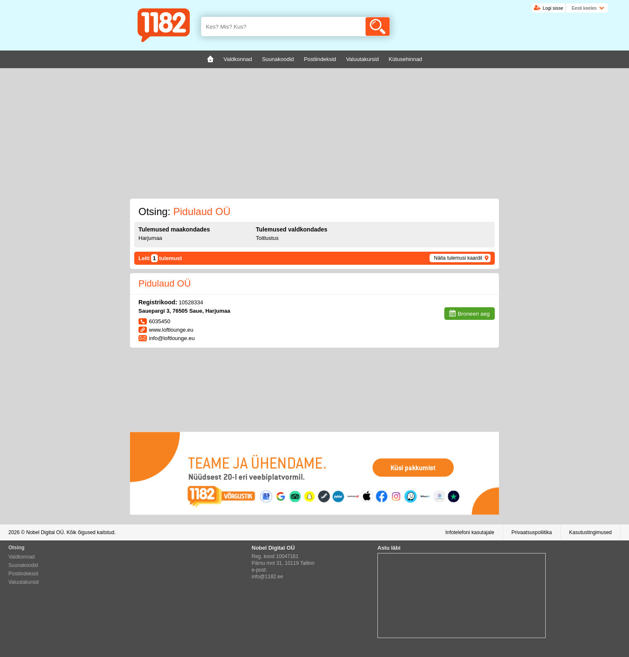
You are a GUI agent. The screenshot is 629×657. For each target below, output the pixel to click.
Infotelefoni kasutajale (469, 532)
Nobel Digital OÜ (45, 532)
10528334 (191, 302)
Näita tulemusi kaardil (458, 258)
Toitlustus (267, 238)
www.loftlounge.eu (171, 330)
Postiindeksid (23, 574)
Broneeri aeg (474, 314)
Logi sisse (553, 8)
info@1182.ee (267, 577)
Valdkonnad (21, 557)
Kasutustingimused (590, 532)
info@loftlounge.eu (172, 338)
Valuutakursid (23, 582)
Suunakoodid (23, 565)
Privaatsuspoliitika (532, 532)
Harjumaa (150, 238)
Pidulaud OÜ (164, 283)
